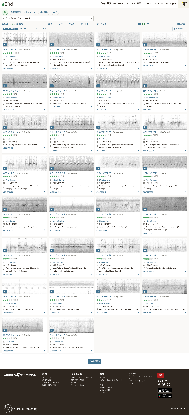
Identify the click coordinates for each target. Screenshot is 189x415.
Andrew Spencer (105, 56)
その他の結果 (94, 361)
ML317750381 (148, 192)
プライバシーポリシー (137, 381)
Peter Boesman (11, 56)
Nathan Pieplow (58, 221)
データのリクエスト (78, 385)
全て (55, 12)
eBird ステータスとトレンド (81, 377)
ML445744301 (55, 313)
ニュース (146, 4)
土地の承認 (133, 374)
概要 (139, 4)
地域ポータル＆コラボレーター (112, 380)
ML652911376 (55, 68)
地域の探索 (46, 380)
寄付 (161, 375)
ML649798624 (148, 151)
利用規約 (132, 383)
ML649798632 (101, 151)
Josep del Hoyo (151, 262)
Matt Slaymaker (104, 180)
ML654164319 (148, 233)
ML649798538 (101, 274)
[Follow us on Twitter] (163, 384)
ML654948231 (8, 230)
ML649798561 (8, 192)
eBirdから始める (106, 388)
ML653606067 (8, 110)
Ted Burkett (10, 342)
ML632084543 (55, 192)
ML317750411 (101, 192)
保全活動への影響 (78, 380)
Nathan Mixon (104, 221)
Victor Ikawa (10, 221)
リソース (103, 377)
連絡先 (102, 393)
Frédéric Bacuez (58, 56)
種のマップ (46, 377)
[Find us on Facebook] (158, 384)
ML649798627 (8, 274)
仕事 (101, 385)
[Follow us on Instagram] (168, 384)
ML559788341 (148, 271)
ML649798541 (55, 274)
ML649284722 (148, 313)
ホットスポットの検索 (50, 382)
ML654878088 (101, 230)
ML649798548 (8, 68)
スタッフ (103, 382)
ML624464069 (101, 313)
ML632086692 (101, 110)
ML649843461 (55, 151)
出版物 (73, 382)
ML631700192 (8, 148)
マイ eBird (118, 4)
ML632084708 (148, 110)
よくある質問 (105, 390)
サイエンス (129, 4)
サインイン (166, 4)
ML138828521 (101, 68)
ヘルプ (156, 4)
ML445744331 (8, 313)
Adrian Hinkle (11, 303)
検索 (109, 4)
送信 (103, 4)
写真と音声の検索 (49, 385)
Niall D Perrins (151, 221)
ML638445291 (8, 351)
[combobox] (48, 18)
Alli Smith (149, 303)
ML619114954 (55, 230)
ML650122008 (55, 107)
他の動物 (44, 12)
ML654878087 (55, 351)
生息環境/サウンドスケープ (23, 12)
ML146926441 (148, 66)
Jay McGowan (151, 56)
